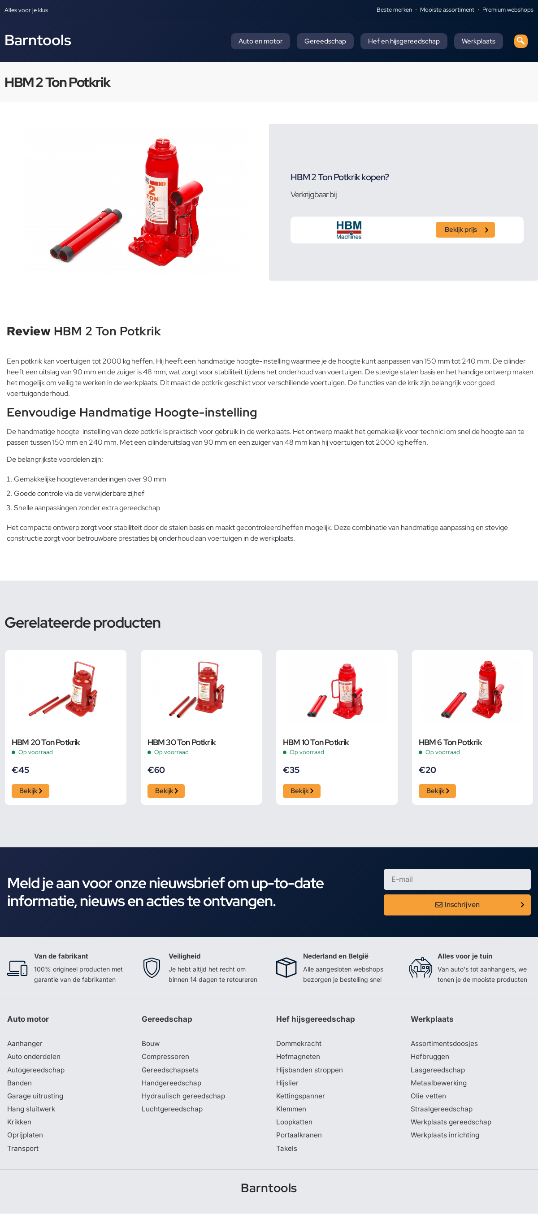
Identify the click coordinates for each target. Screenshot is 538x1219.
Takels (287, 1153)
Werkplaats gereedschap (453, 1126)
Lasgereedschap (438, 1072)
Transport (23, 1153)
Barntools (37, 40)
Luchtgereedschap (173, 1113)
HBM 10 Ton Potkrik (316, 742)
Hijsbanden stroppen (311, 1072)
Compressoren (166, 1059)
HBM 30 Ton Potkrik (182, 742)
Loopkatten (295, 1126)
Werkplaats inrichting (446, 1140)
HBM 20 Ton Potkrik (46, 742)
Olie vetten (429, 1099)
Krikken (20, 1126)
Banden (19, 1086)
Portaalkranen (299, 1140)
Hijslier (287, 1086)
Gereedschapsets (171, 1072)
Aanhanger (25, 1045)
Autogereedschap (37, 1072)
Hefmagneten (298, 1059)
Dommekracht (300, 1045)
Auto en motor (260, 41)
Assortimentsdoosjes (446, 1045)
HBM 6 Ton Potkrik (450, 742)
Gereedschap (325, 41)
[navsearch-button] (521, 41)
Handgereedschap (173, 1086)
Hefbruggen (431, 1059)
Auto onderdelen (35, 1059)
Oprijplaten (25, 1140)
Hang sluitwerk (32, 1113)
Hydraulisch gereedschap (185, 1099)
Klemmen (292, 1113)
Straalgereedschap (442, 1113)
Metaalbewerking (440, 1086)
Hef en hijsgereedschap (404, 41)
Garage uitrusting (36, 1099)
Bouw (151, 1045)
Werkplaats (478, 41)
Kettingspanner (301, 1099)
